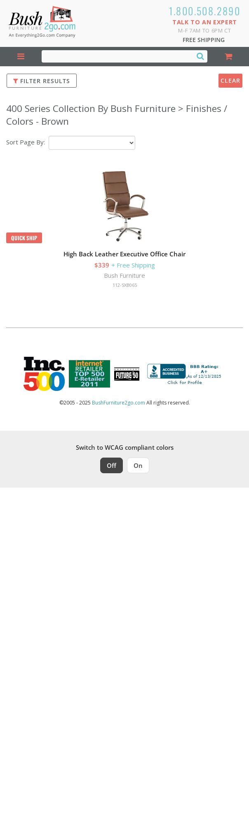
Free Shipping (204, 40)
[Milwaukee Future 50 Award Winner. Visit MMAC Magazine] (126, 374)
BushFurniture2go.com (118, 402)
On (138, 465)
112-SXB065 (125, 285)
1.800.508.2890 (205, 10)
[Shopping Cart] (228, 56)
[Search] (200, 56)
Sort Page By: (25, 142)
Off (111, 465)
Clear (230, 80)
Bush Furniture (124, 275)
